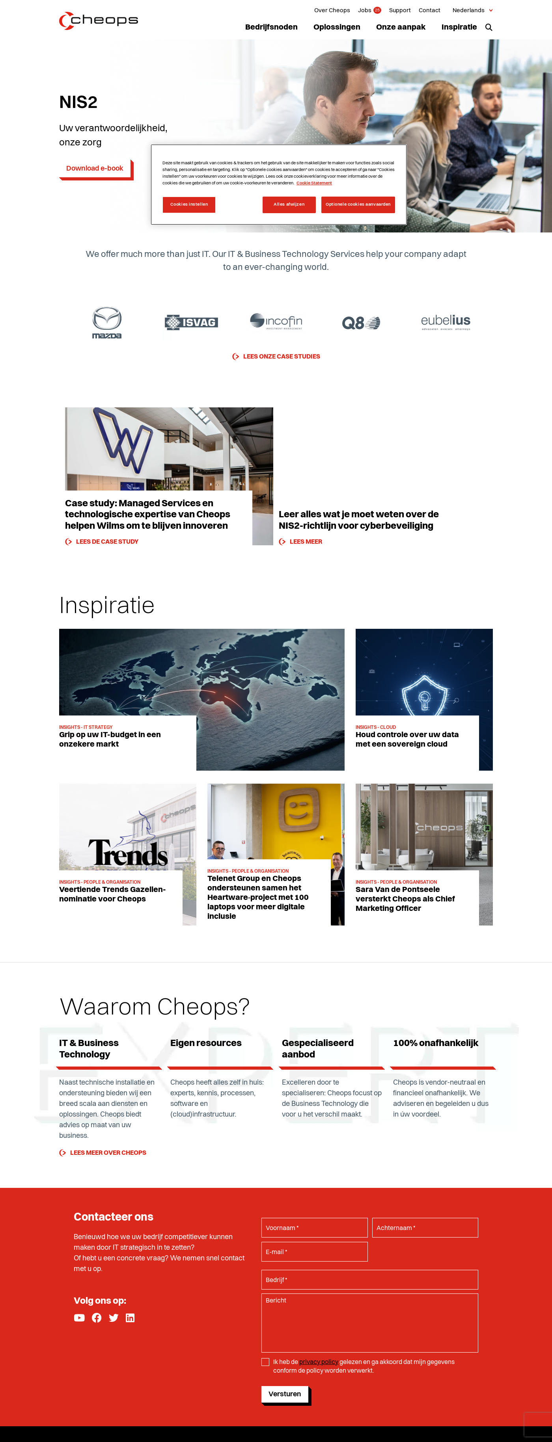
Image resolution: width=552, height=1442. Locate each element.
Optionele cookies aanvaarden (358, 204)
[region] (279, 184)
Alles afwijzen (289, 204)
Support (400, 11)
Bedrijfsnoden (271, 28)
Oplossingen (336, 28)
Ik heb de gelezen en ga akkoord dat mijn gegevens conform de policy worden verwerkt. (364, 1366)
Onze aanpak (401, 28)
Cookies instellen (189, 204)
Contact (429, 11)
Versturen (285, 1394)
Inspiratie (459, 28)
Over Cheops (332, 11)
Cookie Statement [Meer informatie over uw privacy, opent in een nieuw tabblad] (314, 183)
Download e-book (94, 168)
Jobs (364, 11)
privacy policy (318, 1362)
